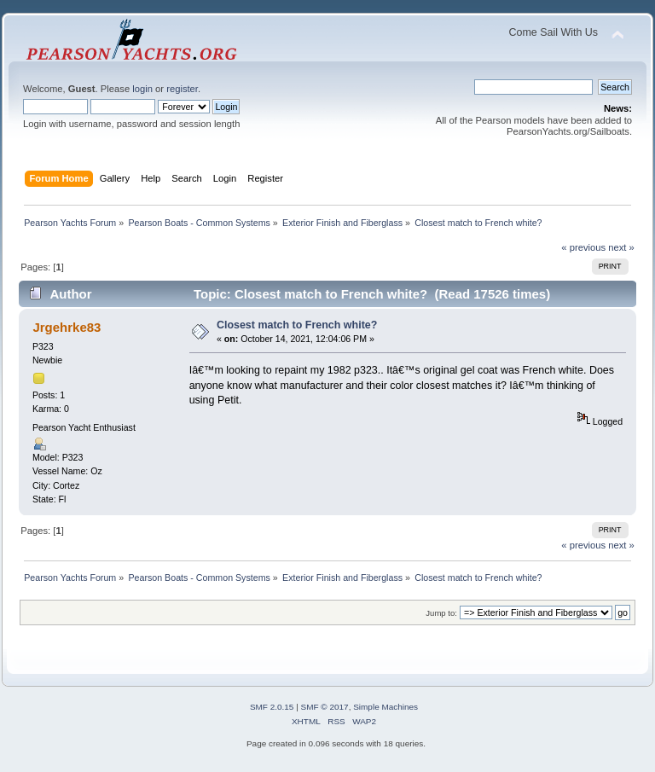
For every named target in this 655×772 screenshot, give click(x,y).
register (182, 89)
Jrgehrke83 (66, 327)
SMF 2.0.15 (272, 706)
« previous (583, 247)
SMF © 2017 (325, 706)
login (142, 89)
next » (621, 247)
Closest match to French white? (297, 325)
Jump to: (441, 613)
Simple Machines (385, 706)
